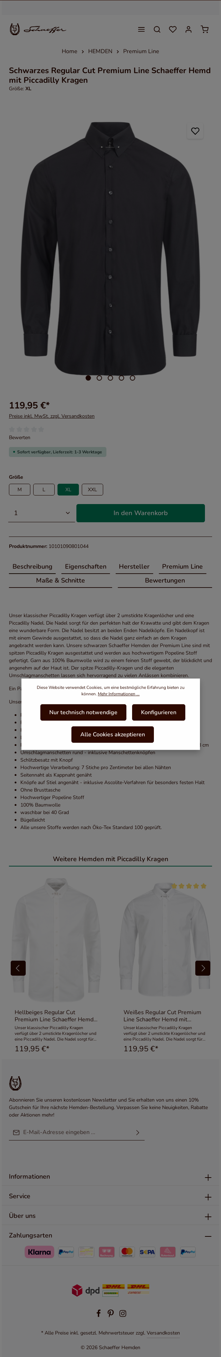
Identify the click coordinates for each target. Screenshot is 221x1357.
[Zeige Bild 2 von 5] (99, 378)
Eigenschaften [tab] (85, 566)
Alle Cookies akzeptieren (112, 742)
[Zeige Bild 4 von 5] (121, 378)
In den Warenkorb (141, 513)
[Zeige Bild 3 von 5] (110, 378)
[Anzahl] (41, 513)
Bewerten (19, 437)
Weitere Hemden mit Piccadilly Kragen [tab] (110, 859)
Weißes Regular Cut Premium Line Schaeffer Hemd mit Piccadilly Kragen (162, 1016)
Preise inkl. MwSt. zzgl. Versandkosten (52, 416)
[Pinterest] (111, 1315)
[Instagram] (123, 1315)
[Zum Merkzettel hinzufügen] (195, 131)
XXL (92, 489)
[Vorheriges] (16, 249)
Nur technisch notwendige (83, 720)
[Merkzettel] (173, 29)
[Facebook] (99, 1315)
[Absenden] (138, 1132)
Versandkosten (163, 1333)
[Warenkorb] (204, 29)
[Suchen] (157, 29)
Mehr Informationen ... (119, 702)
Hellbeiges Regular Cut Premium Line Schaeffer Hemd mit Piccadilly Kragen (54, 1016)
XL (68, 489)
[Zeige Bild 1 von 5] (88, 378)
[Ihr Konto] (188, 29)
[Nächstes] (204, 249)
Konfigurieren (158, 720)
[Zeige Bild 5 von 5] (132, 378)
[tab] (32, 567)
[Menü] (141, 29)
